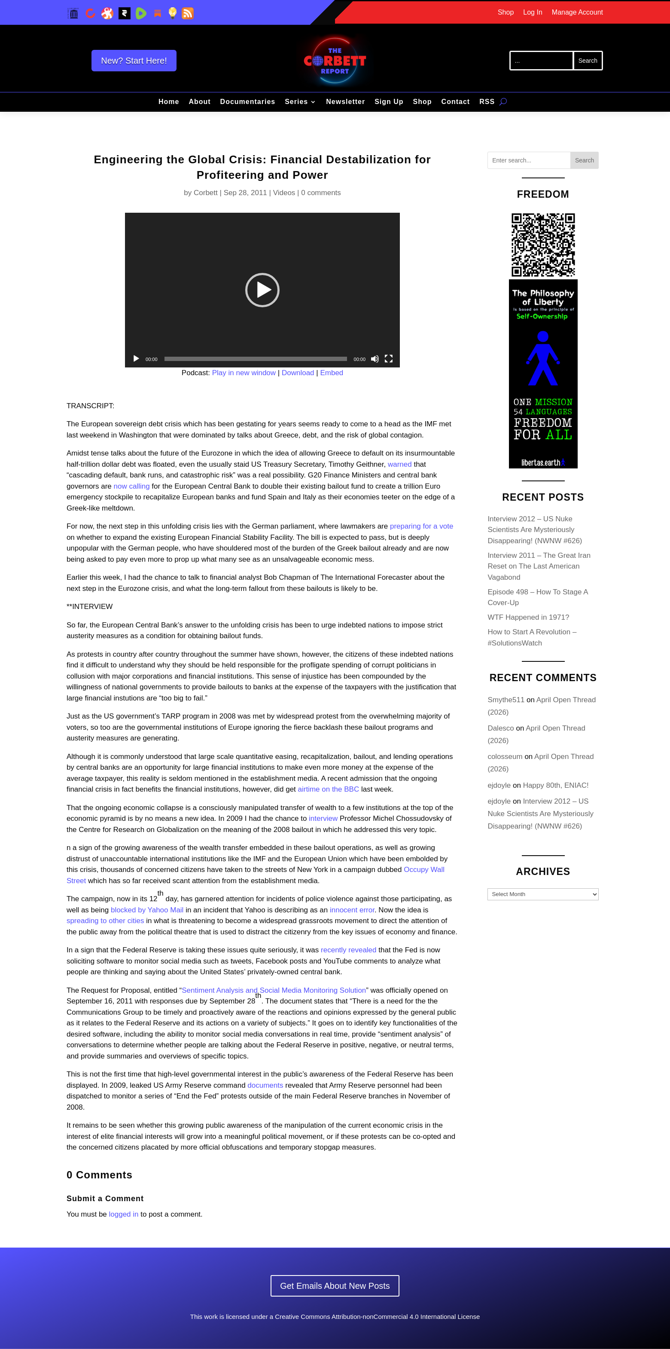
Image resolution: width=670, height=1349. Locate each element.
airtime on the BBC (328, 789)
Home (168, 102)
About (199, 102)
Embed (331, 373)
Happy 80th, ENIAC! (556, 785)
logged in (124, 1214)
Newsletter (345, 102)
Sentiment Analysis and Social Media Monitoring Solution (274, 990)
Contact (456, 102)
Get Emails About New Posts (335, 1286)
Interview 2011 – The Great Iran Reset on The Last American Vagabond (539, 566)
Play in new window (244, 373)
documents (265, 1085)
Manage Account (577, 12)
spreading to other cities (105, 921)
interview (323, 818)
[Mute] (375, 359)
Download (298, 373)
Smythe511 (505, 700)
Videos (284, 193)
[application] (262, 290)
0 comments (321, 193)
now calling (132, 486)
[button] (262, 290)
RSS (487, 102)
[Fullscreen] (388, 359)
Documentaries (248, 102)
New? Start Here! (134, 60)
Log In (532, 12)
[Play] (136, 359)
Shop (506, 12)
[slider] (255, 359)
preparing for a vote (421, 526)
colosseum (504, 757)
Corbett (206, 193)
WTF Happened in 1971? (528, 617)
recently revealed (348, 950)
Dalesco (500, 728)
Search (584, 160)
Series (296, 102)
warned (400, 464)
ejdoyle (499, 785)
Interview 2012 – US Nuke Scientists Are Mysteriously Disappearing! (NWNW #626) (534, 530)
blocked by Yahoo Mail (147, 910)
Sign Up (389, 102)
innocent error (352, 910)
